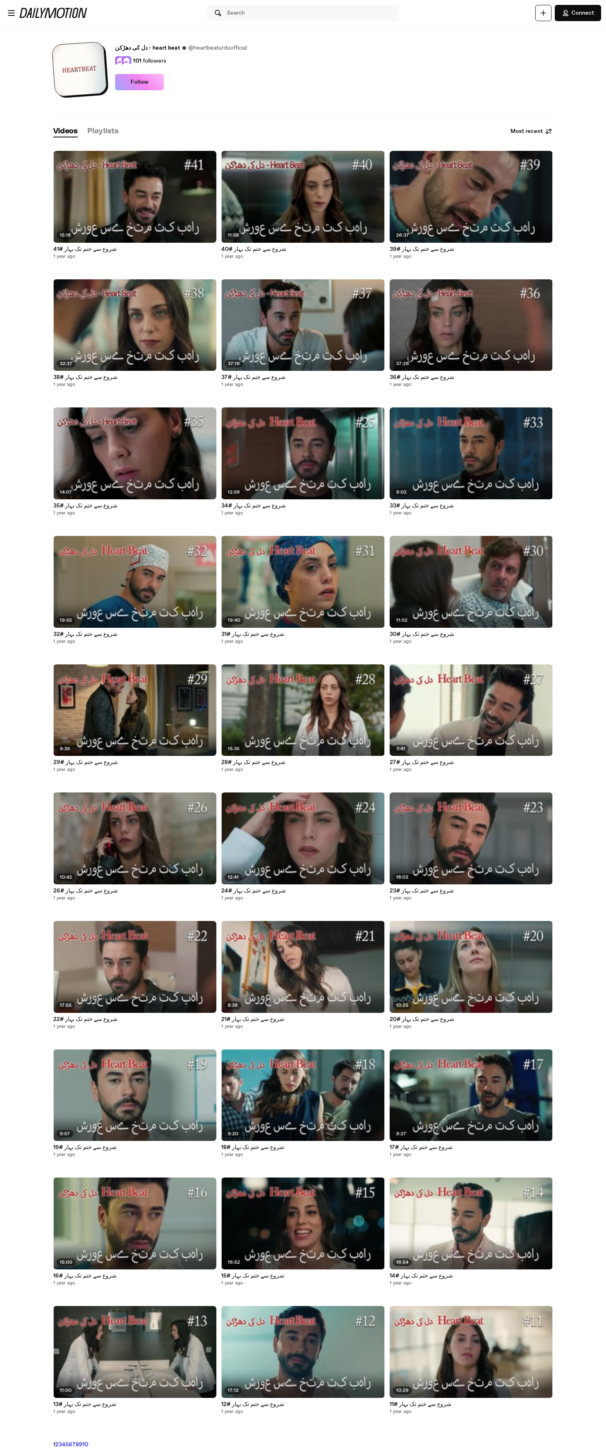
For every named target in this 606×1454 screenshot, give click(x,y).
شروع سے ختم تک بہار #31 (252, 634)
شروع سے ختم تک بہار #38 (85, 377)
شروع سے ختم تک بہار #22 (85, 1019)
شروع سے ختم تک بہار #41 (85, 249)
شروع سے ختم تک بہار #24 (253, 891)
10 (85, 1444)
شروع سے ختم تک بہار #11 (420, 1404)
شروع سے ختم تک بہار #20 (422, 1019)
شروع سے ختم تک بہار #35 (85, 506)
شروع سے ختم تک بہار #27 (422, 762)
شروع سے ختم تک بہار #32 (85, 634)
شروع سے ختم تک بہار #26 (85, 891)
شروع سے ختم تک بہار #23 (422, 891)
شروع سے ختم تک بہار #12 (252, 1404)
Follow (139, 82)
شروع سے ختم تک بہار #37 (253, 377)
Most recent (531, 131)
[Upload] (543, 13)
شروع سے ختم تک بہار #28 (253, 762)
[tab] (65, 131)
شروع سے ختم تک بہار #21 (252, 1019)
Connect (578, 13)
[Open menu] (11, 13)
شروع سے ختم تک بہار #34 (253, 506)
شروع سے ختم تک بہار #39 (422, 249)
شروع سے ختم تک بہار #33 (422, 506)
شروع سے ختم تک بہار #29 (85, 762)
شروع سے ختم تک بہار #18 (252, 1147)
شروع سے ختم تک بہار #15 (252, 1276)
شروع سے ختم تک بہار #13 (84, 1404)
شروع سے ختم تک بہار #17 (421, 1147)
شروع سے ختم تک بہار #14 (421, 1276)
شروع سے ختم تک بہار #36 (422, 377)
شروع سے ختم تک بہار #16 (85, 1276)
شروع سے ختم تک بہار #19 (85, 1147)
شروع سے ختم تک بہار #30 (422, 634)
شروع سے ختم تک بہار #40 (253, 249)
